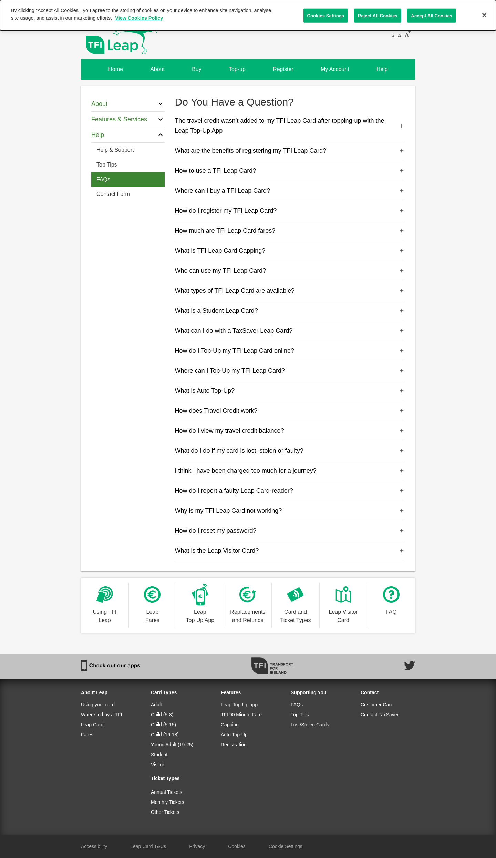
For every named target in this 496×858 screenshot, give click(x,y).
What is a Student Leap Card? (290, 310)
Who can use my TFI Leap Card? (290, 270)
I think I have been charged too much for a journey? (290, 470)
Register (283, 69)
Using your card (98, 704)
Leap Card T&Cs (148, 846)
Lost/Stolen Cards (310, 724)
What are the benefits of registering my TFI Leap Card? (290, 150)
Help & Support (115, 150)
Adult (156, 704)
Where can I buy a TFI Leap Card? (290, 190)
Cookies (237, 846)
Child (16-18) (165, 734)
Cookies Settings (325, 15)
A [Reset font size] (399, 35)
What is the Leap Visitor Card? (290, 550)
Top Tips (106, 165)
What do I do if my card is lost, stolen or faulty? (290, 450)
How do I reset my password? (290, 530)
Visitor (157, 764)
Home (115, 69)
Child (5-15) (163, 724)
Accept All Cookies (431, 15)
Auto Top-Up (234, 734)
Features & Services (128, 119)
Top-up (237, 69)
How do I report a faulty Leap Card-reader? (290, 490)
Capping (230, 724)
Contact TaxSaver (380, 714)
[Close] (485, 15)
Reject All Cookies (377, 15)
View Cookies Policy (139, 18)
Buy (197, 69)
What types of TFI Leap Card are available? (290, 290)
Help (382, 69)
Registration (234, 744)
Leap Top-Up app (239, 704)
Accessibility (94, 846)
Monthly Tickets (167, 802)
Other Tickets (165, 812)
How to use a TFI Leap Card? (290, 170)
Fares (87, 734)
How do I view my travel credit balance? (290, 430)
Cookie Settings (285, 846)
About (157, 69)
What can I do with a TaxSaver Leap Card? (290, 330)
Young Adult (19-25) (172, 744)
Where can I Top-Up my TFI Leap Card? (290, 370)
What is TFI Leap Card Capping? (290, 250)
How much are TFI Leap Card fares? (290, 230)
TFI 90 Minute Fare (241, 714)
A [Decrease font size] (393, 36)
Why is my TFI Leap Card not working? (290, 510)
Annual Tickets (166, 792)
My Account (335, 69)
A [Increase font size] (407, 35)
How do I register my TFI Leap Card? (290, 210)
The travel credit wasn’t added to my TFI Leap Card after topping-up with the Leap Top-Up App (290, 125)
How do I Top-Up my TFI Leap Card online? (290, 350)
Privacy (197, 846)
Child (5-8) (162, 714)
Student (159, 754)
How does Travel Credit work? (290, 410)
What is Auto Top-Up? (290, 390)
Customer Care (377, 704)
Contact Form (113, 194)
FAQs (103, 179)
